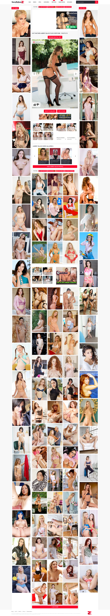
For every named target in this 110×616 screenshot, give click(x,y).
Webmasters (29, 611)
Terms (24, 611)
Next (75, 156)
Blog (12, 611)
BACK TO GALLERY (50, 111)
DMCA (20, 611)
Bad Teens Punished (69, 170)
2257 (16, 611)
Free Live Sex (51, 7)
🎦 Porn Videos (59, 6)
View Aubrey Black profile (55, 166)
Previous (34, 156)
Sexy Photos (42, 7)
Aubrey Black (40, 42)
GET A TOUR (61, 111)
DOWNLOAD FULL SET (55, 37)
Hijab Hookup (68, 6)
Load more (55, 607)
